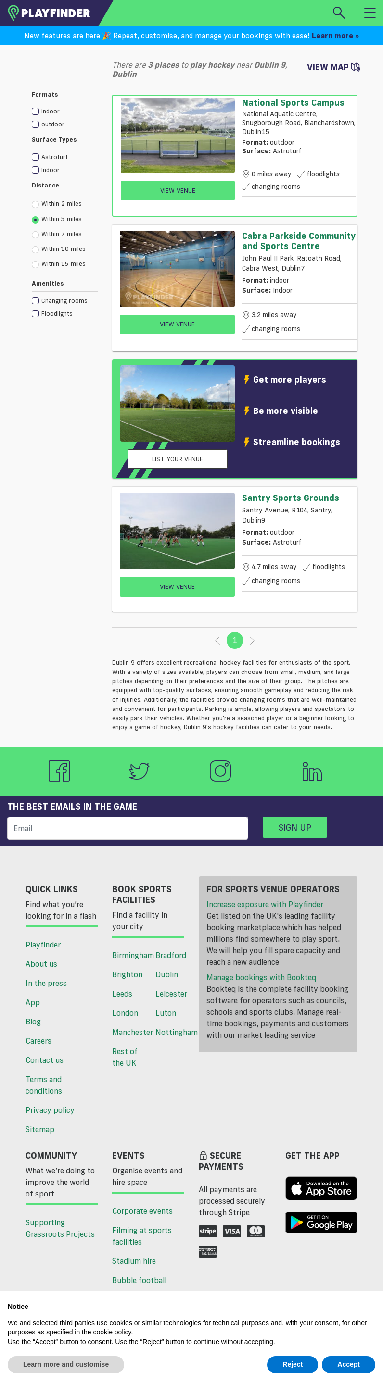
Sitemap (40, 1129)
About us (41, 964)
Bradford (170, 955)
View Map (333, 67)
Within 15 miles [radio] (59, 264)
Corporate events (142, 1211)
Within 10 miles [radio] (59, 249)
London (125, 1013)
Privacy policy (50, 1110)
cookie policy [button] (112, 1332)
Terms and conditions (44, 1085)
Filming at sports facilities (142, 1235)
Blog (33, 1021)
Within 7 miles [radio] (57, 234)
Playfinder (43, 944)
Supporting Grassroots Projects (60, 1228)
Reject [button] (292, 1364)
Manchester (130, 1032)
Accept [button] (348, 1364)
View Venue (177, 190)
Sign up (295, 827)
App (33, 1002)
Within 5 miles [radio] (57, 219)
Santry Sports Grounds (290, 497)
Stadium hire (134, 1261)
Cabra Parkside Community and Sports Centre (299, 241)
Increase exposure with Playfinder (264, 904)
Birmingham (130, 955)
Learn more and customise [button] (66, 1364)
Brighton (127, 974)
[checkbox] (65, 110)
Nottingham (173, 1032)
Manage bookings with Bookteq (261, 977)
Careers (38, 1041)
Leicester (171, 993)
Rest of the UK (125, 1057)
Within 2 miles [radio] (57, 203)
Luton (165, 1013)
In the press (46, 983)
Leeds (122, 993)
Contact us (45, 1060)
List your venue (177, 458)
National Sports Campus (293, 102)
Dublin (166, 974)
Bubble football (139, 1280)
